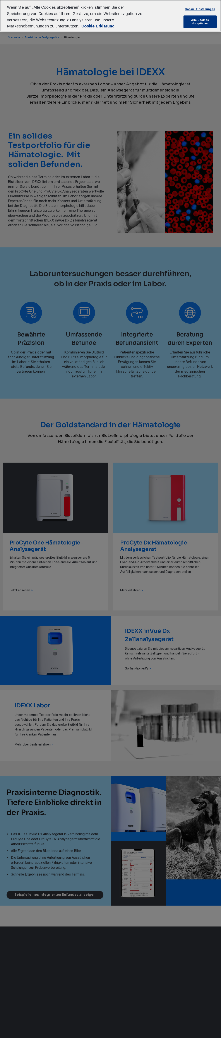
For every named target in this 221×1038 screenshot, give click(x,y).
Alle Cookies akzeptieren (200, 21)
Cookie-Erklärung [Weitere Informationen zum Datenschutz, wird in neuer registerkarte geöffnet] (98, 26)
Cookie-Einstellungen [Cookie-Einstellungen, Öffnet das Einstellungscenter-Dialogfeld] (200, 9)
